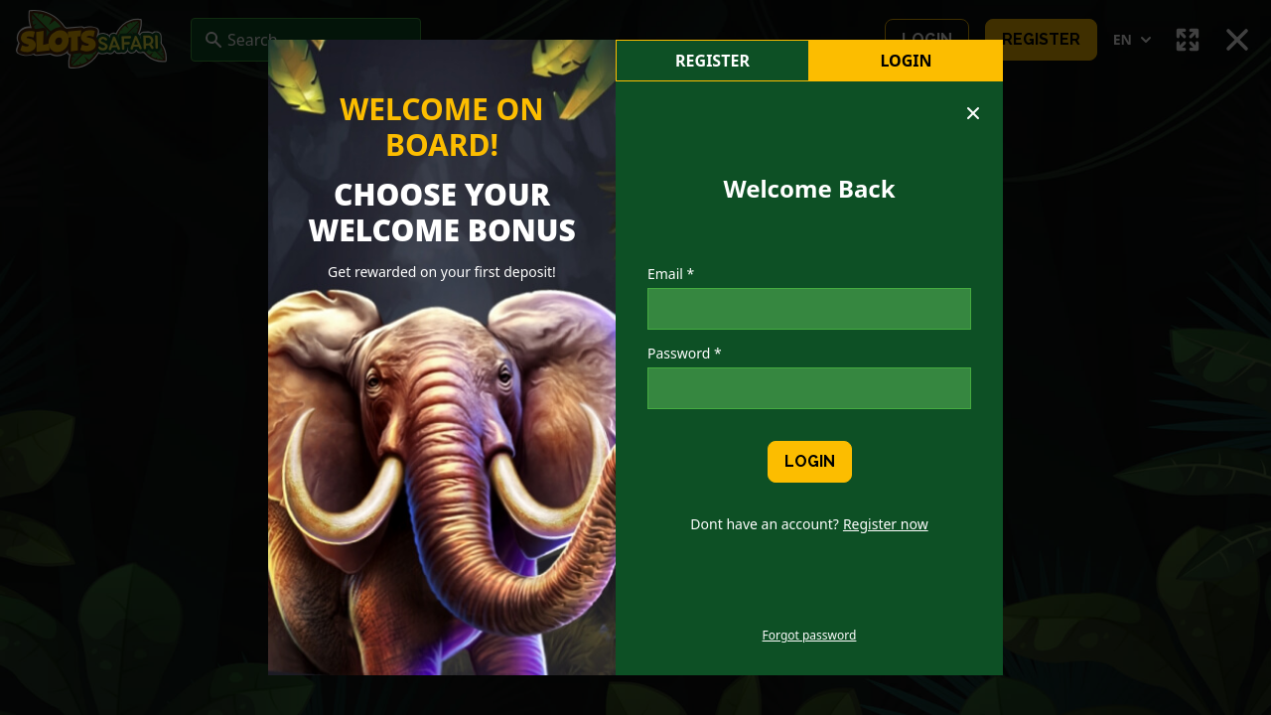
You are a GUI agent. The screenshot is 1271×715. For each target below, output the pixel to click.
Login (905, 61)
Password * (684, 353)
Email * (670, 273)
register (712, 61)
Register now (885, 523)
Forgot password (810, 636)
